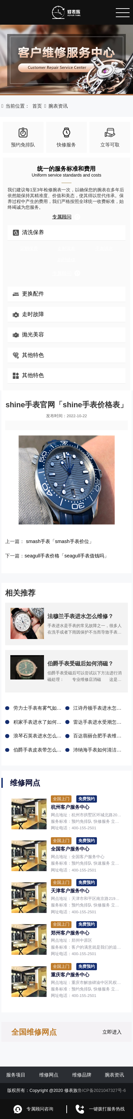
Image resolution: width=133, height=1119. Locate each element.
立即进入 (112, 1031)
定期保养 (29, 248)
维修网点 (48, 1074)
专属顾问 (66, 216)
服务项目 (15, 1074)
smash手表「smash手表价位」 (59, 541)
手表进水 (104, 248)
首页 (37, 106)
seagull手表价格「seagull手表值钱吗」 (66, 555)
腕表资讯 (58, 106)
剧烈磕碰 (66, 259)
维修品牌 (81, 1074)
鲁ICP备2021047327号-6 (102, 1090)
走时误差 (66, 248)
